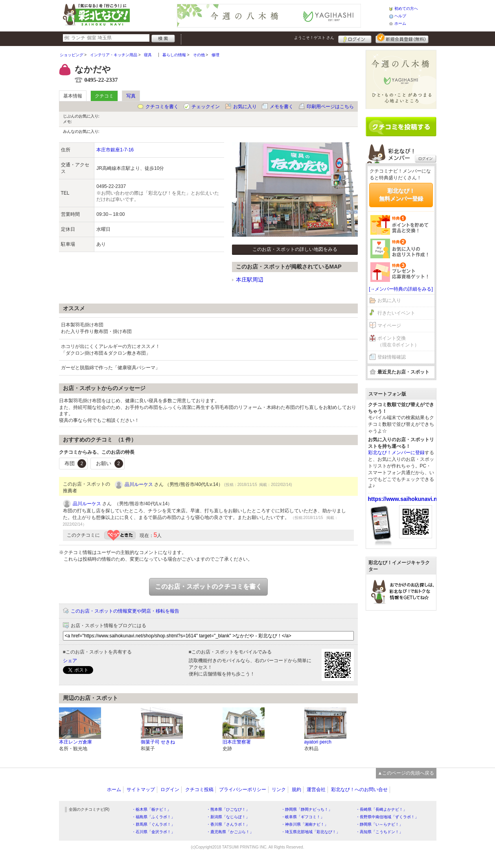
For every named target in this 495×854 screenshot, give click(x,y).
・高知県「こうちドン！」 (379, 832)
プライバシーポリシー (242, 789)
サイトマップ (141, 789)
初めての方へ (406, 8)
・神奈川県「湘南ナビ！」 (304, 824)
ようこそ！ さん (314, 37)
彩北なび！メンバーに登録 (396, 452)
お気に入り (245, 106)
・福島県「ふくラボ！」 (153, 817)
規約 (296, 789)
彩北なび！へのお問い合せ (359, 789)
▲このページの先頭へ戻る (406, 773)
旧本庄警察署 (237, 742)
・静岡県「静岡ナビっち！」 (306, 809)
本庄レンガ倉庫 (75, 742)
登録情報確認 (391, 357)
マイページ (389, 325)
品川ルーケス (139, 484)
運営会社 (316, 789)
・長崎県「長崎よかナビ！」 (381, 809)
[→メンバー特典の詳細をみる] (401, 289)
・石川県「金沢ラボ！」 (153, 832)
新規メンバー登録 (402, 38)
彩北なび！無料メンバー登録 (401, 195)
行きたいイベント (396, 313)
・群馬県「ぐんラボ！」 (153, 824)
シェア (70, 660)
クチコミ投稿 (199, 789)
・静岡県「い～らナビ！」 (379, 824)
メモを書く (281, 106)
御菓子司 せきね (158, 742)
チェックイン (205, 106)
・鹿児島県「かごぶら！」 (230, 832)
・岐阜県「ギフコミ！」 (302, 817)
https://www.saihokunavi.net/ (405, 499)
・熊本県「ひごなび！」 (228, 809)
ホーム (400, 23)
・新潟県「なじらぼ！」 (228, 817)
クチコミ (104, 96)
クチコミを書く (161, 106)
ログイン (355, 38)
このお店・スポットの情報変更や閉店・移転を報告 (125, 611)
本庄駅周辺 (249, 279)
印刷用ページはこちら (330, 106)
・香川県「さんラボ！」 (228, 824)
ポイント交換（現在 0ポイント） (398, 341)
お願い (109, 463)
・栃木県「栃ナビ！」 (151, 809)
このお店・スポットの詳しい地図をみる (294, 249)
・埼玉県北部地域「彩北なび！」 (310, 832)
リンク (279, 789)
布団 (75, 463)
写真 (131, 96)
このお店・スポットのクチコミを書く (208, 586)
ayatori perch (317, 742)
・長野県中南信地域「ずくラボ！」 (387, 817)
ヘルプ (400, 16)
